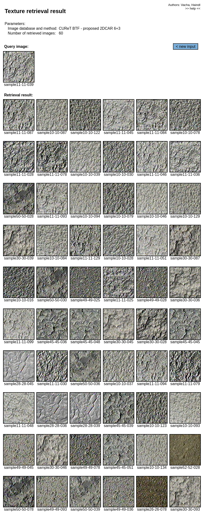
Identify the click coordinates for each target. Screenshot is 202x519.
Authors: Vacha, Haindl (184, 5)
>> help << (192, 8)
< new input (185, 46)
